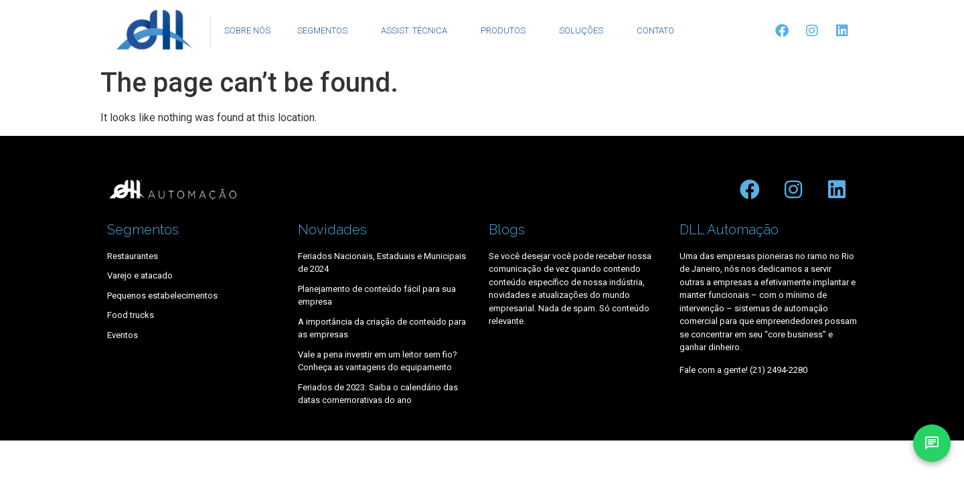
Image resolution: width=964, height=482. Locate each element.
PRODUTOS (506, 30)
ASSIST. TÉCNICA (417, 30)
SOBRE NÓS (247, 30)
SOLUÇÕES (584, 30)
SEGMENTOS (325, 30)
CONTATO (655, 30)
